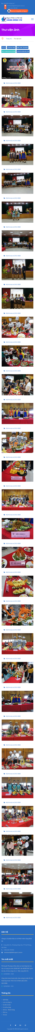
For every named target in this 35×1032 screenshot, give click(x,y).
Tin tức (5, 1015)
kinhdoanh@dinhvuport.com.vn (11, 952)
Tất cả (4, 47)
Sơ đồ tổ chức (7, 1005)
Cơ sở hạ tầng (11, 47)
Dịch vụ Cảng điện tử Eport (17, 10)
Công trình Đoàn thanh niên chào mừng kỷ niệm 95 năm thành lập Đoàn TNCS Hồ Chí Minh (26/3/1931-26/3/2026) (17, 980)
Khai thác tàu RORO (22, 47)
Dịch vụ (5, 1012)
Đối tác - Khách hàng (9, 1010)
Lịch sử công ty (7, 1002)
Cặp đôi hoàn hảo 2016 (23, 51)
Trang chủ (9, 39)
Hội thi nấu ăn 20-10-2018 (8, 51)
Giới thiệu (5, 1000)
